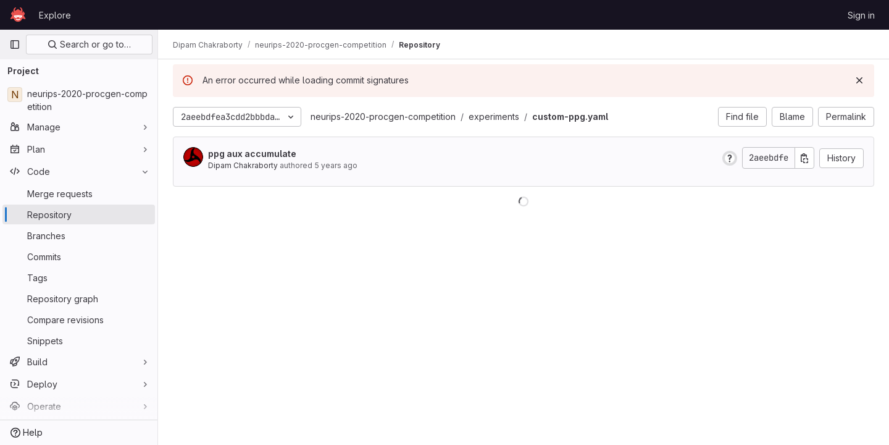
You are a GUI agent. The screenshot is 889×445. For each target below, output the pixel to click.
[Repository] (78, 214)
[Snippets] (78, 340)
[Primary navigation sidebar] (15, 44)
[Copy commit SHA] (804, 158)
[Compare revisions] (78, 319)
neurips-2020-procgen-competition (383, 116)
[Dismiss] (859, 80)
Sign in (861, 15)
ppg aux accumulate (252, 153)
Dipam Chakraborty (243, 165)
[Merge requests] (78, 193)
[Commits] (78, 256)
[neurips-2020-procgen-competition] (78, 100)
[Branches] (78, 235)
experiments (494, 116)
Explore (55, 15)
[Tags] (78, 277)
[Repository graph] (78, 298)
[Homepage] (18, 15)
